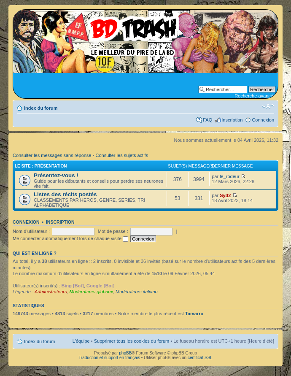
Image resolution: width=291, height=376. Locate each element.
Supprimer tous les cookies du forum (132, 341)
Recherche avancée (255, 95)
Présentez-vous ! (56, 175)
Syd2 (225, 195)
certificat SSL (200, 357)
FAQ (207, 119)
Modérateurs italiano (137, 291)
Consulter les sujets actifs (121, 155)
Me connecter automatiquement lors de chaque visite (70, 238)
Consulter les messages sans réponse (52, 155)
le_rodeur (229, 176)
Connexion (263, 119)
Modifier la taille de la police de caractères (268, 106)
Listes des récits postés (65, 194)
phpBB (125, 353)
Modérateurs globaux (91, 291)
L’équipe (81, 341)
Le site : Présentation (41, 166)
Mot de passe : (113, 231)
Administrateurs (51, 291)
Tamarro (194, 313)
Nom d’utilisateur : (31, 231)
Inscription (231, 119)
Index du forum (40, 108)
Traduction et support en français (109, 357)
